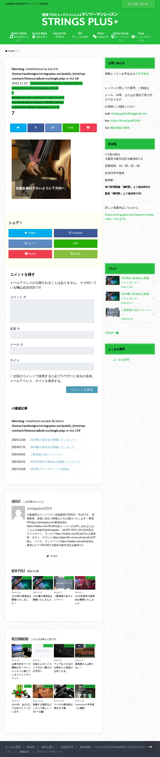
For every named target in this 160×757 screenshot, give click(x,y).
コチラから (142, 73)
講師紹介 (24, 751)
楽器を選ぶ (39, 35)
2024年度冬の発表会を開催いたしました (55, 462)
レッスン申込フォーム (141, 36)
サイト (15, 360)
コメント (18, 297)
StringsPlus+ (120, 747)
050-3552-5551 (119, 127)
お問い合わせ (138, 4)
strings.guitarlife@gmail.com (129, 113)
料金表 (60, 34)
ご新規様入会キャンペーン (46, 454)
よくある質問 (80, 34)
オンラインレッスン (120, 36)
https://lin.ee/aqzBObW (125, 120)
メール (16, 344)
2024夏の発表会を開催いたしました (52, 447)
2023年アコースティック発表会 (49, 469)
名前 (15, 328)
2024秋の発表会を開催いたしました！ (54, 440)
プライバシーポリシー (49, 751)
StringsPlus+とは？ (19, 36)
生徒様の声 (100, 35)
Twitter (52, 556)
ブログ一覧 (112, 332)
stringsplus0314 (39, 508)
